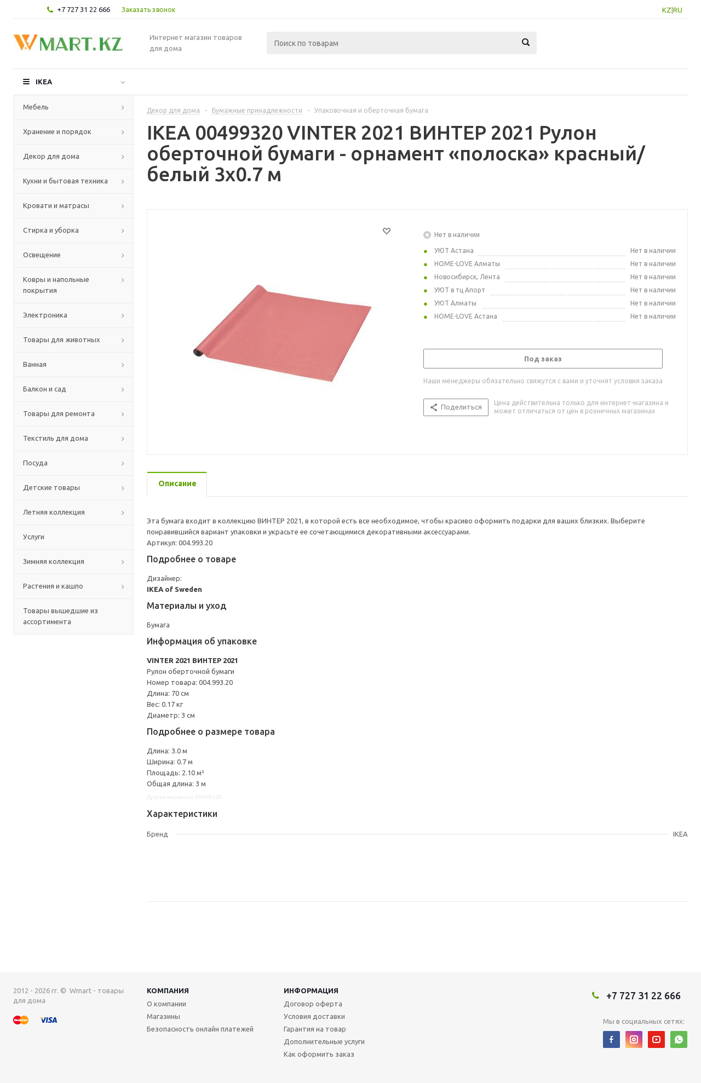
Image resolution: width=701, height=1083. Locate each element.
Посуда (35, 462)
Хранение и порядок (57, 131)
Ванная (35, 364)
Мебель (36, 107)
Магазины (163, 1016)
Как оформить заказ (319, 1054)
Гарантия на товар (315, 1029)
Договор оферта (313, 1003)
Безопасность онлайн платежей (200, 1029)
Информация (311, 990)
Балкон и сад (44, 389)
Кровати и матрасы (56, 205)
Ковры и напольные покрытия (56, 284)
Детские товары (51, 487)
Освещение (42, 254)
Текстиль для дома (55, 438)
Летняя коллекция (54, 512)
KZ (666, 10)
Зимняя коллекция (53, 561)
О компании (166, 1003)
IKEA (44, 81)
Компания (168, 990)
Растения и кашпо (53, 586)
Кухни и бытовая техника (65, 181)
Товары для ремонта (59, 413)
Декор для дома (51, 156)
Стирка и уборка (51, 230)
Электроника (45, 315)
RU (677, 10)
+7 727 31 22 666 (83, 9)
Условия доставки (314, 1016)
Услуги (33, 536)
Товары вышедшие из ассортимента (60, 616)
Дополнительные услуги (324, 1041)
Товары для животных (61, 339)
